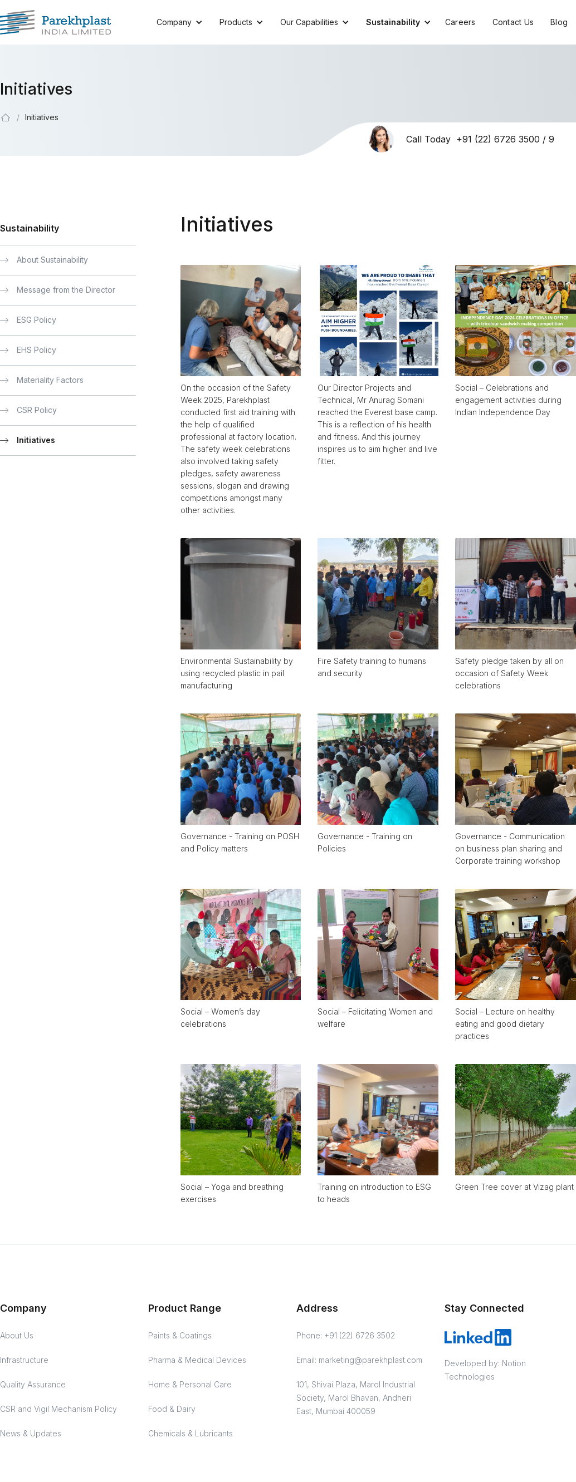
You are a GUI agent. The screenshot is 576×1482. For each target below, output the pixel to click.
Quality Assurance (33, 1384)
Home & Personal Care (190, 1384)
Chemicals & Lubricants (190, 1433)
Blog (559, 22)
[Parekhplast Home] (55, 22)
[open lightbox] (240, 320)
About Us (16, 1335)
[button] (174, 22)
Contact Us (513, 22)
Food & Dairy (172, 1409)
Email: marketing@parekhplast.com (359, 1360)
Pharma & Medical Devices (197, 1360)
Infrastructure (24, 1360)
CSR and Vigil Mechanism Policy (58, 1409)
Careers (460, 22)
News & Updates (30, 1433)
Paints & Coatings (180, 1335)
